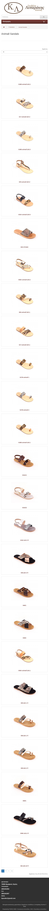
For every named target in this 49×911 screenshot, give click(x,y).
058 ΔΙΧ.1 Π (24, 735)
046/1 (24, 605)
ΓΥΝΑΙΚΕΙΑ (12, 27)
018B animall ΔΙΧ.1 (24, 442)
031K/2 (24, 507)
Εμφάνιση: (45, 49)
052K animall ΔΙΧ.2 (24, 279)
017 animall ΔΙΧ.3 (24, 117)
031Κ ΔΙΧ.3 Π (24, 540)
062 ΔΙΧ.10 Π (24, 866)
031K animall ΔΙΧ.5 (24, 214)
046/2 (24, 638)
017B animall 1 (24, 377)
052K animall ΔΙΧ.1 (24, 670)
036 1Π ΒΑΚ (24, 247)
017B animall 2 (24, 410)
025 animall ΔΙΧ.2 (24, 182)
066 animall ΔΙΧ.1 (24, 312)
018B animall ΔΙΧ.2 (24, 84)
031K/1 (24, 475)
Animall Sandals (23, 27)
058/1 (24, 801)
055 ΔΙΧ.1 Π (24, 703)
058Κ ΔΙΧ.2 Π (24, 833)
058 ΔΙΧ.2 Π (24, 768)
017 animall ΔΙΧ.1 (24, 345)
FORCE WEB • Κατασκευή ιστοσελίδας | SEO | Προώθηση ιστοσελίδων (27, 909)
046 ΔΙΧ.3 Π (24, 573)
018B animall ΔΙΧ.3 (24, 149)
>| (11, 871)
